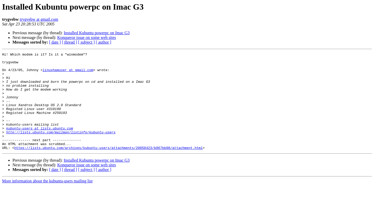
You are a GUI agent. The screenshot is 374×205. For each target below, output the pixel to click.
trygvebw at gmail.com (39, 19)
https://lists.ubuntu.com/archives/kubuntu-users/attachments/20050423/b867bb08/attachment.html (108, 167)
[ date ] (55, 42)
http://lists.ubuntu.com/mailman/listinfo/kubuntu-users (61, 148)
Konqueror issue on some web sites (86, 37)
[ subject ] (86, 42)
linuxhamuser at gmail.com (68, 73)
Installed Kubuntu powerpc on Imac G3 (97, 33)
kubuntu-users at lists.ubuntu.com (39, 143)
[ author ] (103, 42)
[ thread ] (69, 42)
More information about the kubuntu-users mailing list (47, 200)
